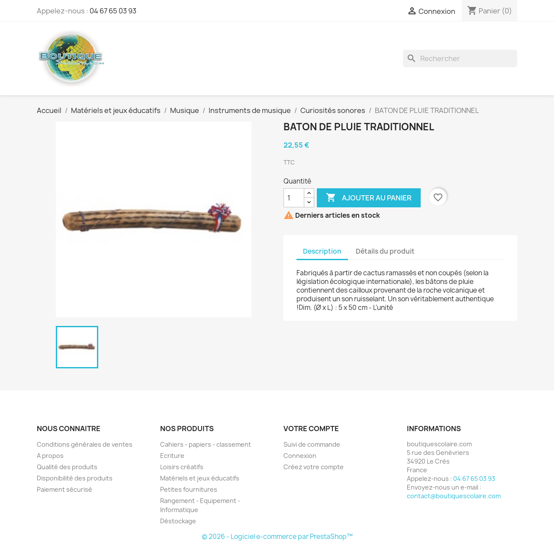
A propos (50, 455)
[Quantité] (293, 197)
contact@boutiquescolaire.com (454, 496)
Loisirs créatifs (181, 467)
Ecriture (172, 455)
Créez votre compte (313, 467)
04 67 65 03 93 (113, 11)
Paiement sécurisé (64, 489)
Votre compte (311, 428)
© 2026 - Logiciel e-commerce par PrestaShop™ (277, 536)
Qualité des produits (67, 467)
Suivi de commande (311, 444)
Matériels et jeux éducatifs (199, 478)
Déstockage (178, 521)
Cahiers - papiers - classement (205, 444)
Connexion (299, 455)
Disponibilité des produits (75, 478)
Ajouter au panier (369, 197)
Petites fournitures (188, 489)
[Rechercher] (460, 58)
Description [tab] (322, 251)
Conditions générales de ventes (84, 444)
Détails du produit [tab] (385, 251)
